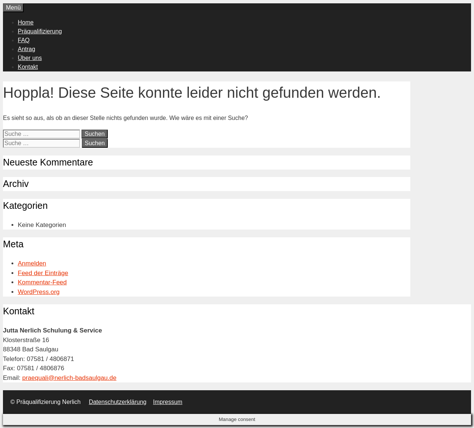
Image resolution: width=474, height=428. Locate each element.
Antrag (26, 49)
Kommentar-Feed (42, 282)
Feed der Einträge (43, 273)
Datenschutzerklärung (118, 402)
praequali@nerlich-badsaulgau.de (69, 377)
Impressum (167, 402)
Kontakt (28, 67)
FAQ (24, 40)
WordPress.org (39, 291)
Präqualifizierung (40, 31)
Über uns (30, 58)
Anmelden (32, 263)
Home (26, 22)
